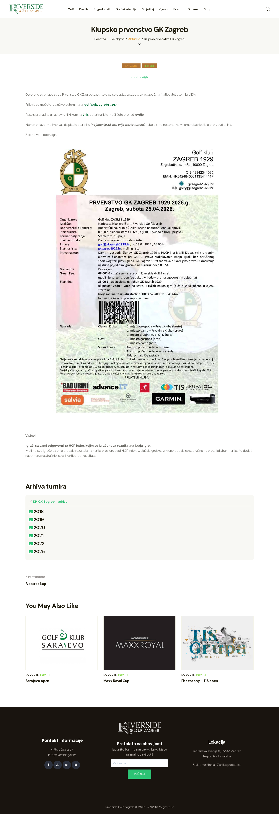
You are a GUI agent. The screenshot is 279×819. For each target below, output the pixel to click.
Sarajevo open (39, 683)
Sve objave (117, 39)
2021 (35, 537)
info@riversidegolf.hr (62, 759)
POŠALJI (139, 777)
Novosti (31, 676)
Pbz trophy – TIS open (204, 683)
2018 (36, 512)
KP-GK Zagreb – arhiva (50, 501)
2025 (36, 553)
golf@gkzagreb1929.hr (102, 104)
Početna (100, 39)
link (85, 114)
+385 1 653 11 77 (62, 753)
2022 (36, 545)
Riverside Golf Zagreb (120, 812)
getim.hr (168, 812)
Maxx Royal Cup (120, 683)
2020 (36, 528)
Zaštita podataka (230, 768)
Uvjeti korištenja (203, 768)
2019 (36, 520)
